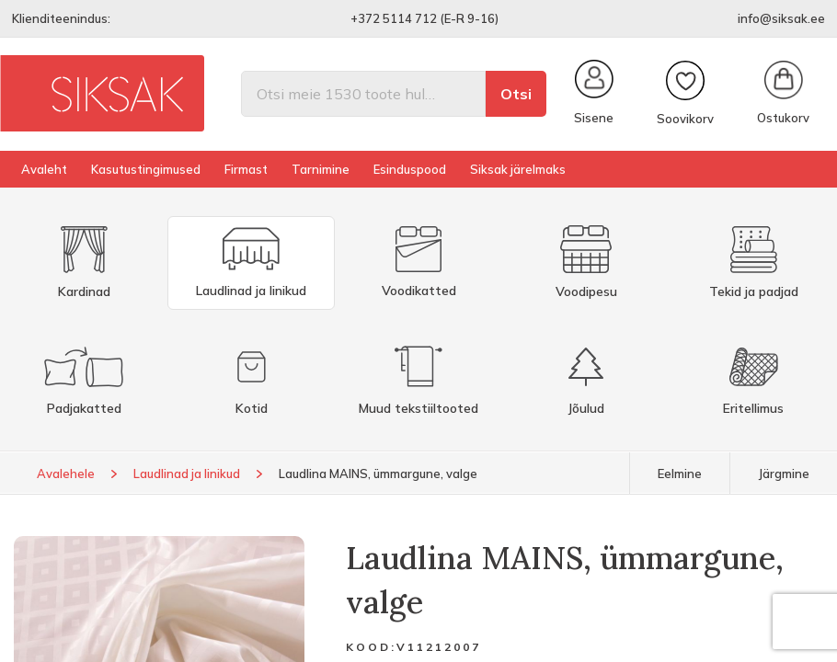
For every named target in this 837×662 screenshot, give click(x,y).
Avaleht (44, 169)
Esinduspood (409, 169)
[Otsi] (363, 94)
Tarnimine (321, 169)
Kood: (371, 647)
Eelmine (680, 473)
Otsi (516, 94)
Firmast (246, 169)
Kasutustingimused (146, 169)
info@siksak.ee (781, 18)
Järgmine (783, 473)
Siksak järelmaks (518, 169)
